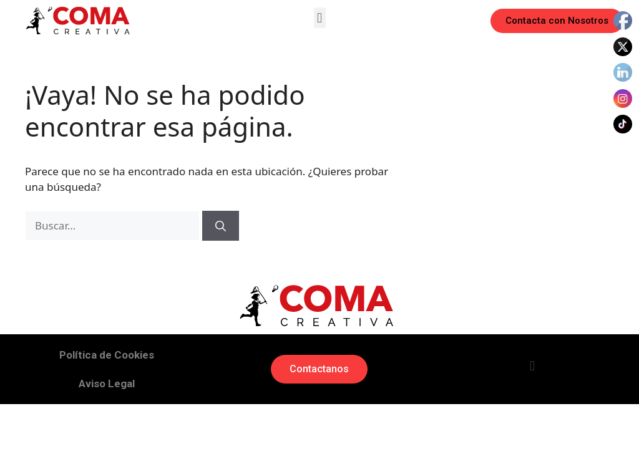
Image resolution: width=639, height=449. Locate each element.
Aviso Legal (107, 383)
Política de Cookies (106, 355)
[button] (320, 17)
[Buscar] (220, 226)
